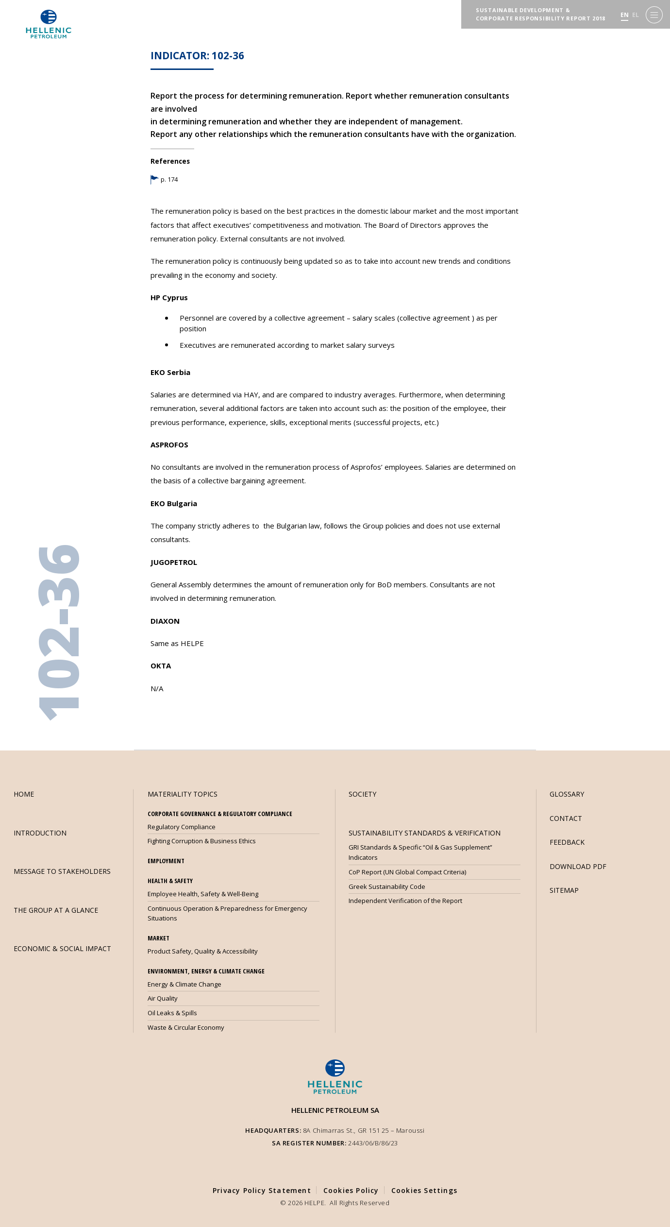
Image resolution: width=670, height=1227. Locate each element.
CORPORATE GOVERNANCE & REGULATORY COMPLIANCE (220, 813)
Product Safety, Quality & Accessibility (203, 951)
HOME (24, 794)
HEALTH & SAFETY (170, 880)
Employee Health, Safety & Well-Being (203, 893)
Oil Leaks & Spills (172, 1012)
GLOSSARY (567, 794)
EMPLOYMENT (166, 860)
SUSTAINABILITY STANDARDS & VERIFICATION (425, 832)
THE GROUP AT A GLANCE (56, 910)
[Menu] (654, 14)
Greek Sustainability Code (387, 886)
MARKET (158, 938)
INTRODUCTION (40, 832)
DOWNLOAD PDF (578, 866)
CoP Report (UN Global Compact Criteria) (407, 872)
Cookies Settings (424, 1190)
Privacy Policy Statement (262, 1190)
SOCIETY (362, 794)
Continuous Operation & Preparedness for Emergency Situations (227, 913)
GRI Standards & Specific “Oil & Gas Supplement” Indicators (420, 852)
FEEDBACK (567, 842)
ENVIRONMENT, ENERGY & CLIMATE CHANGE (206, 971)
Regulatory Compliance (182, 826)
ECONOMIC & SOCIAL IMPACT (62, 948)
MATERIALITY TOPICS (183, 794)
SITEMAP (564, 890)
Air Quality (163, 998)
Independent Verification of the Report (405, 900)
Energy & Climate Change (184, 984)
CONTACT (566, 818)
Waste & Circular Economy (186, 1027)
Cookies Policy (351, 1190)
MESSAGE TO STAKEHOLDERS (62, 871)
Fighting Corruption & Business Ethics (202, 840)
